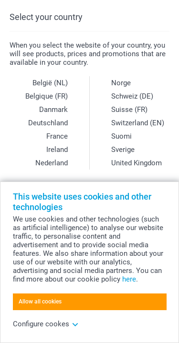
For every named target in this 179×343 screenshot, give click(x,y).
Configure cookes (46, 324)
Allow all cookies (40, 301)
